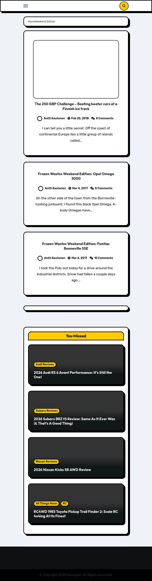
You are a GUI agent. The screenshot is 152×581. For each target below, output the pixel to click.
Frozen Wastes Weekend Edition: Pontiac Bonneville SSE (76, 246)
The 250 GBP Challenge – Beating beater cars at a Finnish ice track (76, 106)
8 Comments (104, 118)
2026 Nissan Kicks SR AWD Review (62, 469)
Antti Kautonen (51, 118)
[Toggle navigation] (25, 5)
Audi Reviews (45, 364)
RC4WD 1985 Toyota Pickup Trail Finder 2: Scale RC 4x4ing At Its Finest (76, 513)
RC (65, 503)
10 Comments (103, 258)
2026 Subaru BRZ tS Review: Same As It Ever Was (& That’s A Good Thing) (74, 421)
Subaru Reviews (47, 411)
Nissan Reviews (46, 461)
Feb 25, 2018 (80, 118)
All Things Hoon (46, 503)
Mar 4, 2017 (80, 188)
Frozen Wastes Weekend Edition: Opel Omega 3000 (76, 176)
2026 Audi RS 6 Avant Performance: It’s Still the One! (73, 374)
